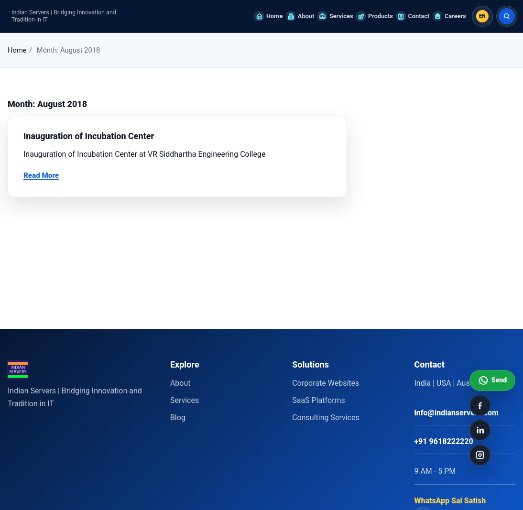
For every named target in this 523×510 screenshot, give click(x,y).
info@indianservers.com (456, 412)
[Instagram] (479, 455)
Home (17, 50)
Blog (177, 417)
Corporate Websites (325, 383)
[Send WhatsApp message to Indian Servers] (492, 380)
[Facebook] (479, 405)
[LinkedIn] (479, 430)
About (180, 383)
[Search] (507, 16)
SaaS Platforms (318, 400)
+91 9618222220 (443, 441)
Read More (41, 175)
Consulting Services (326, 417)
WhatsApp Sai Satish (450, 500)
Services (184, 400)
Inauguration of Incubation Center (88, 136)
